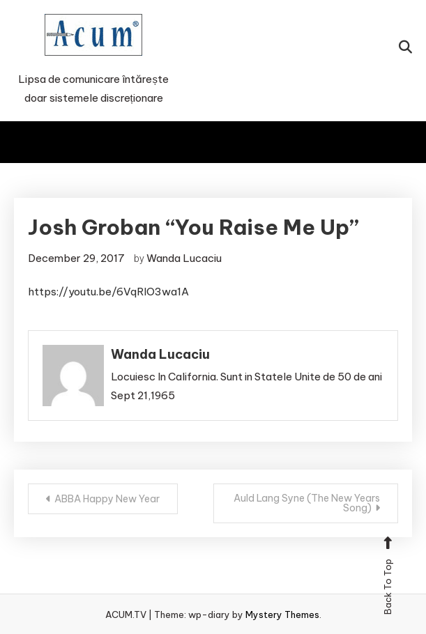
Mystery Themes (282, 614)
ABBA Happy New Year (107, 499)
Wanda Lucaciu (184, 258)
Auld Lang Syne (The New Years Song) (307, 503)
